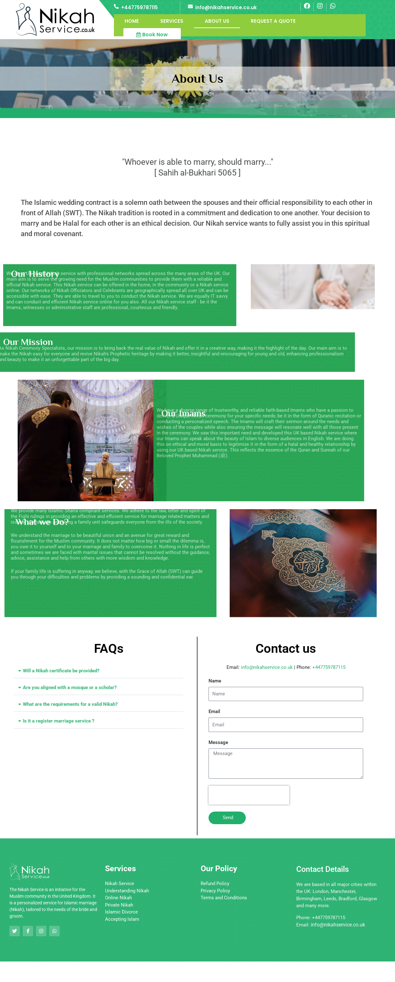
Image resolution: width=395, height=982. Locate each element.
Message (218, 742)
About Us (217, 21)
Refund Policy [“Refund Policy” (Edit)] (215, 883)
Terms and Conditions (224, 898)
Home (132, 21)
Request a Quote (273, 21)
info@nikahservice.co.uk (226, 7)
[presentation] (249, 795)
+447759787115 (139, 7)
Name (215, 681)
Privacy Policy (215, 891)
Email (214, 711)
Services (171, 21)
